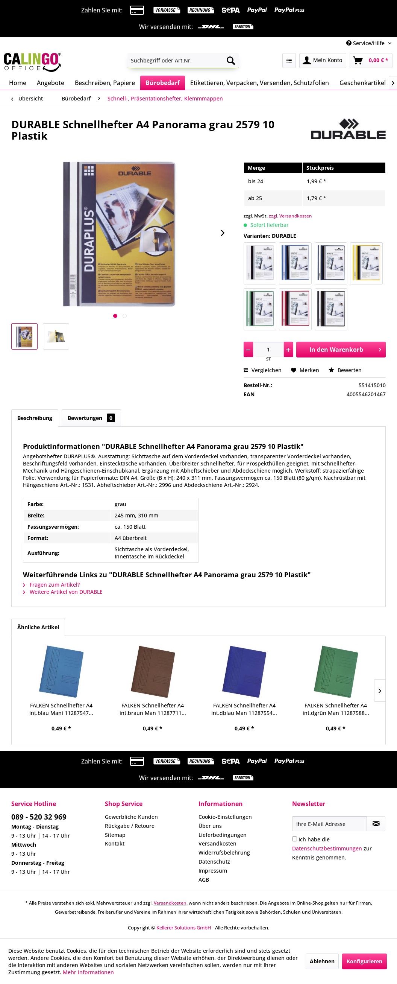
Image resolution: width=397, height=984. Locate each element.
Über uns (210, 825)
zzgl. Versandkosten (290, 216)
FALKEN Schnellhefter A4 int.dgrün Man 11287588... (336, 709)
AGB (203, 879)
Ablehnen (322, 961)
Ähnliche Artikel (38, 627)
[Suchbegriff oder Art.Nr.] (183, 60)
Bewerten (345, 370)
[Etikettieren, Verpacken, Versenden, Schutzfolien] (259, 83)
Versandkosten (217, 843)
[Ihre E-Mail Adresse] (329, 823)
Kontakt (114, 843)
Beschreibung (34, 417)
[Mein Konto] (322, 60)
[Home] (18, 83)
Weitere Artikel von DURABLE (63, 591)
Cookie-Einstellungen (225, 816)
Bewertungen (91, 418)
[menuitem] (183, 60)
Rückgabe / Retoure (130, 825)
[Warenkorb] (371, 60)
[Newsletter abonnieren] (376, 823)
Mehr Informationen (88, 972)
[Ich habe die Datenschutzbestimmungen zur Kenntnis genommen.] (294, 838)
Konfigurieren (364, 961)
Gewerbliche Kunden (131, 816)
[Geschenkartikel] (362, 83)
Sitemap (115, 834)
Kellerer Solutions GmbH (183, 927)
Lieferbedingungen (222, 834)
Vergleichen (263, 370)
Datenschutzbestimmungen (327, 848)
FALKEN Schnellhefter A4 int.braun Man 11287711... (153, 709)
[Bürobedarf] (162, 83)
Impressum (212, 870)
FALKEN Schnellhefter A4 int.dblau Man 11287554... (244, 709)
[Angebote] (51, 83)
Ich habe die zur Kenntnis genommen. (332, 848)
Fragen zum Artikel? (51, 584)
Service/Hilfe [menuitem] (366, 43)
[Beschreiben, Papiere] (105, 83)
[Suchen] (231, 60)
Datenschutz (214, 861)
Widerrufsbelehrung (224, 852)
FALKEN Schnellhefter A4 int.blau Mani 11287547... (61, 709)
